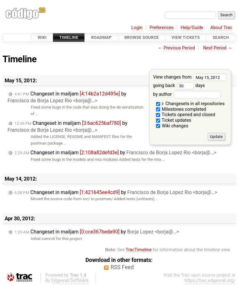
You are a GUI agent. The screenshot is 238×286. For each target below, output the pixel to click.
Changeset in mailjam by (67, 97)
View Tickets (186, 37)
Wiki (42, 37)
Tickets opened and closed (185, 114)
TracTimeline (139, 250)
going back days (179, 85)
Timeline (68, 37)
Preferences (161, 27)
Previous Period (179, 48)
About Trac (221, 27)
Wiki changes (172, 126)
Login (137, 27)
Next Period (215, 48)
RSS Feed (122, 267)
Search (221, 37)
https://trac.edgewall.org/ (210, 280)
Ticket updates (173, 120)
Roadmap (101, 37)
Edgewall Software (70, 280)
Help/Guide (192, 27)
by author (186, 94)
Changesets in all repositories (190, 103)
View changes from (189, 77)
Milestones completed (181, 109)
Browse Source (141, 37)
